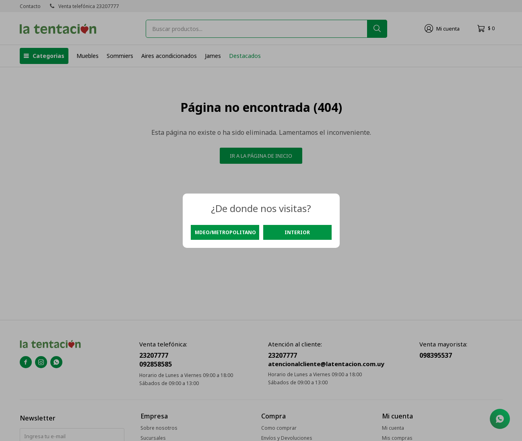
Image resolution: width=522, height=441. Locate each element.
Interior (297, 232)
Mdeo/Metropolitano (225, 232)
